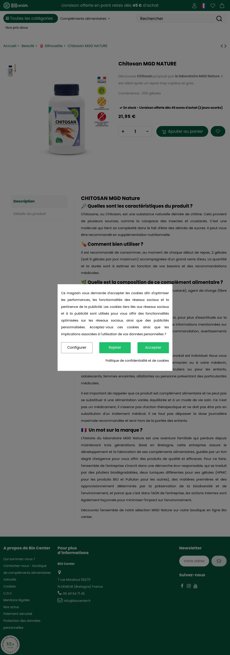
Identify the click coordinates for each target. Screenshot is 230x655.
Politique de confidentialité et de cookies (137, 360)
